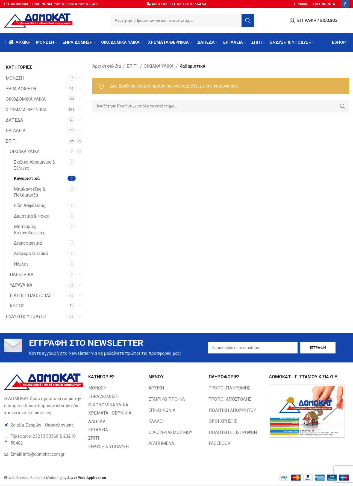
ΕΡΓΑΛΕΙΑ (15, 130)
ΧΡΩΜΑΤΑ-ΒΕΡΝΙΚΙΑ (26, 109)
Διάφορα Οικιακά (31, 253)
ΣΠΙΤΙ (11, 141)
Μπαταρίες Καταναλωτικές (30, 229)
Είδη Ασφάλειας (29, 205)
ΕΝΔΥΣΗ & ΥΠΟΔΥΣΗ (26, 316)
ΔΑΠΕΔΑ (14, 120)
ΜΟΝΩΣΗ (15, 78)
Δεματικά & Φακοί (31, 216)
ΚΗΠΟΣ (17, 305)
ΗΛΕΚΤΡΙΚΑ (21, 274)
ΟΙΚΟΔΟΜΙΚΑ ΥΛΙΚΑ (26, 99)
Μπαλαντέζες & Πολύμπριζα (29, 192)
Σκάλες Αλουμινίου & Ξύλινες (34, 165)
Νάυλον (21, 264)
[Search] (182, 20)
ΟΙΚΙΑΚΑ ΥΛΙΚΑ (25, 151)
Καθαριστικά (27, 178)
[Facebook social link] (345, 4)
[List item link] (43, 454)
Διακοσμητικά (28, 243)
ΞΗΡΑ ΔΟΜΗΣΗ (21, 88)
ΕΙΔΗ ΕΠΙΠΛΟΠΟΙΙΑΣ (30, 295)
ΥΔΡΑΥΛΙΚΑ (21, 285)
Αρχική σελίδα (107, 66)
